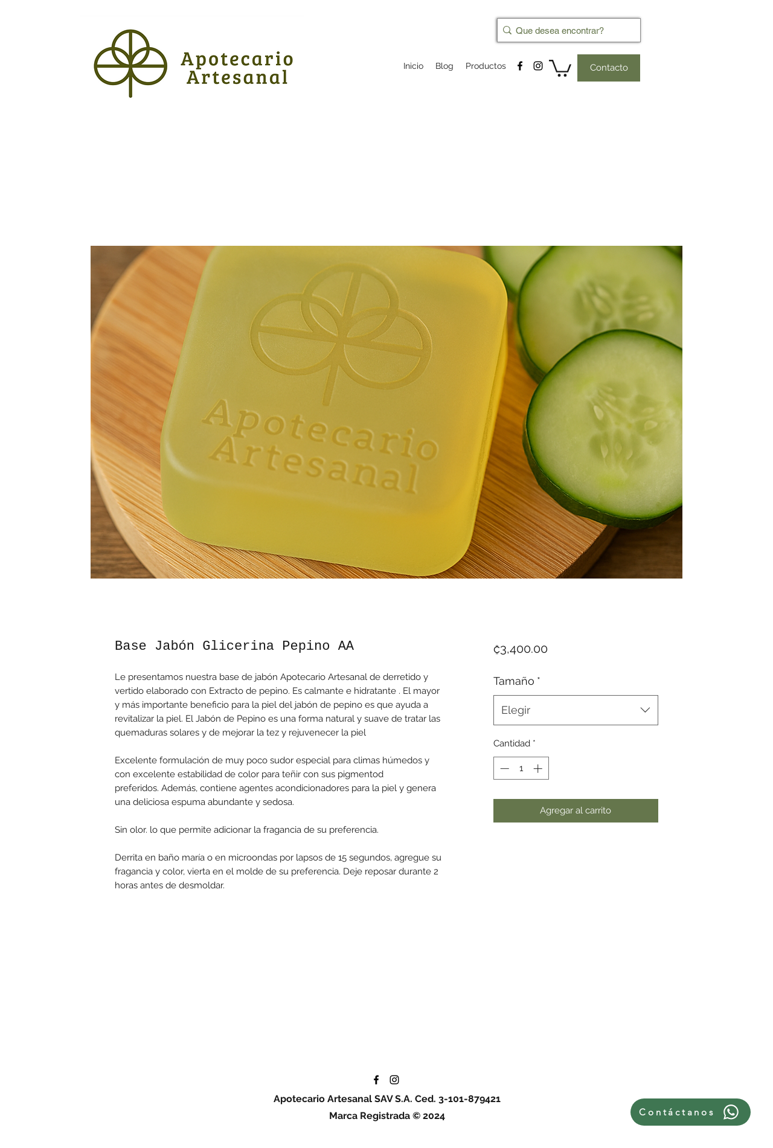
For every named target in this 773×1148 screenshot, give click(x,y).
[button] (560, 67)
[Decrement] (503, 768)
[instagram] (538, 66)
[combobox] (575, 710)
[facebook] (520, 66)
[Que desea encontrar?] (565, 30)
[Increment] (539, 768)
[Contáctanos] (690, 1112)
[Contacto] (608, 68)
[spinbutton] (521, 768)
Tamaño (516, 681)
